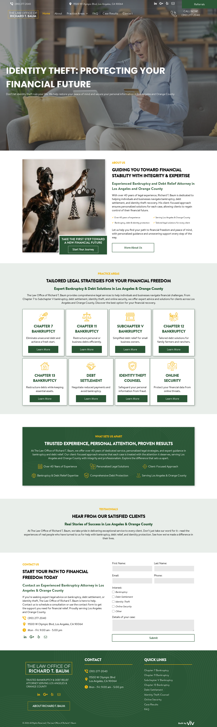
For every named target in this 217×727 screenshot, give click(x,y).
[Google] (161, 3)
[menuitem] (46, 13)
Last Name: (160, 563)
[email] (173, 3)
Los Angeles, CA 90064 (103, 681)
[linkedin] (155, 3)
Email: (115, 575)
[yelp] (167, 3)
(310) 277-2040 (23, 4)
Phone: (158, 575)
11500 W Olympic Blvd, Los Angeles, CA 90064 (98, 4)
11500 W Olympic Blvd (102, 677)
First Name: (119, 563)
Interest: (117, 588)
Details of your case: (123, 617)
